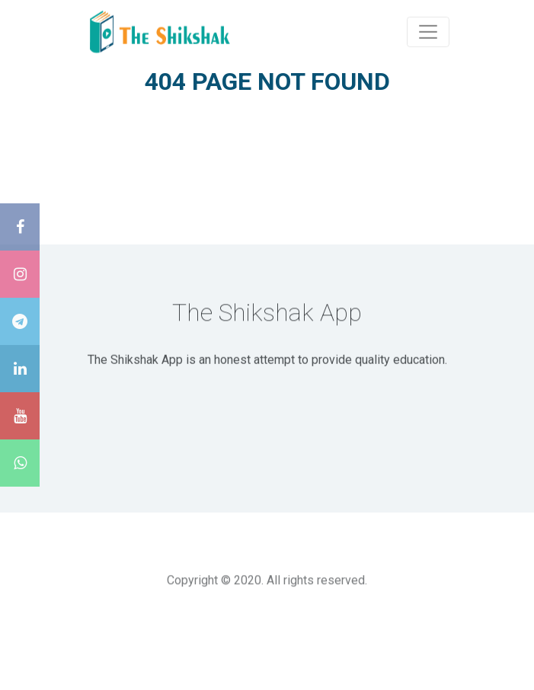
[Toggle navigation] (428, 31)
